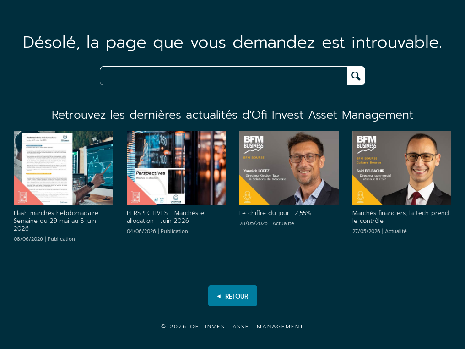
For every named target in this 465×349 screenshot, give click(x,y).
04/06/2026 (157, 231)
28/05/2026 (266, 223)
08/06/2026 (44, 239)
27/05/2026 (379, 231)
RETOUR (232, 296)
